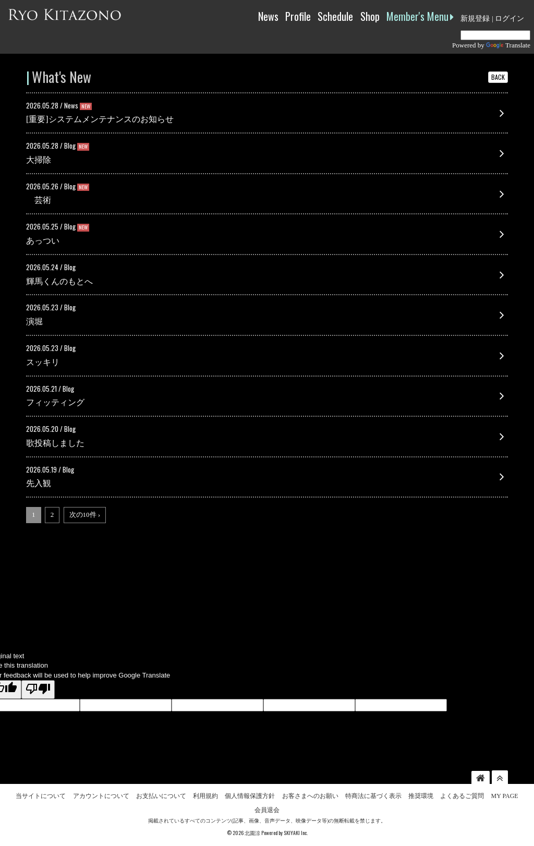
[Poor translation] (38, 690)
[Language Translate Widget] (495, 35)
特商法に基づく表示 (373, 793)
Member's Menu (420, 16)
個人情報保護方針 (250, 793)
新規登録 (475, 18)
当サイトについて (41, 793)
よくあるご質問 (462, 793)
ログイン (509, 18)
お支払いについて (161, 793)
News (268, 16)
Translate (508, 45)
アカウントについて (101, 793)
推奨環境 (420, 793)
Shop (370, 16)
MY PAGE (504, 793)
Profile (298, 16)
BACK (498, 76)
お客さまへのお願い (310, 793)
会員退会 (267, 808)
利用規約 (205, 793)
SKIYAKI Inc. (296, 831)
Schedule (335, 16)
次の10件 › (85, 514)
